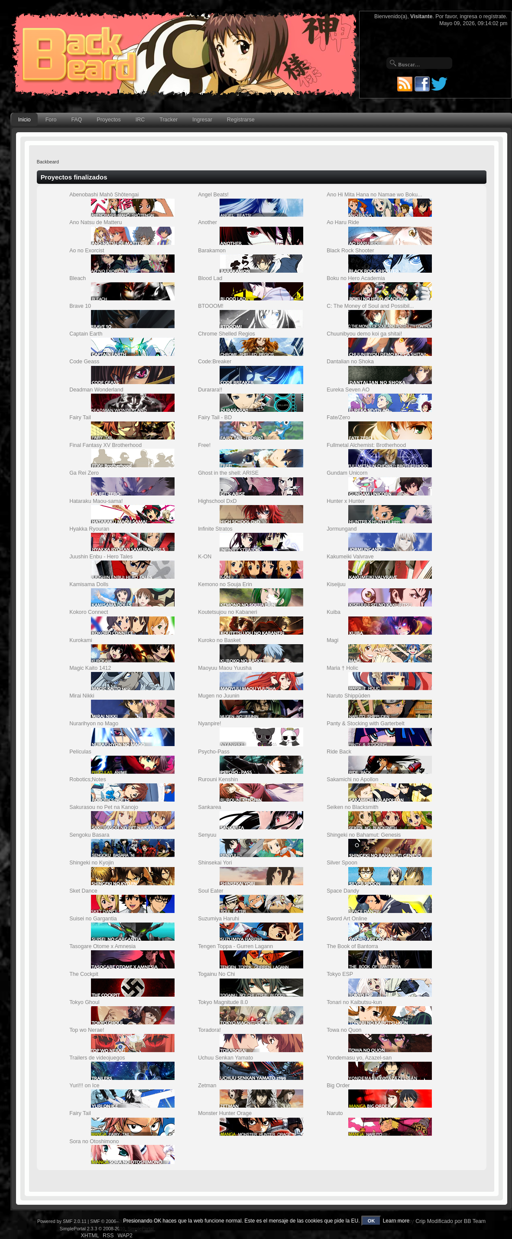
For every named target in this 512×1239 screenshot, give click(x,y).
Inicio (24, 120)
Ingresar (202, 120)
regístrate (494, 16)
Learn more (396, 1221)
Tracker (168, 120)
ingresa (468, 16)
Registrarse (241, 120)
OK (371, 1220)
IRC (140, 120)
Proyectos (108, 120)
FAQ (76, 120)
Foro (51, 120)
